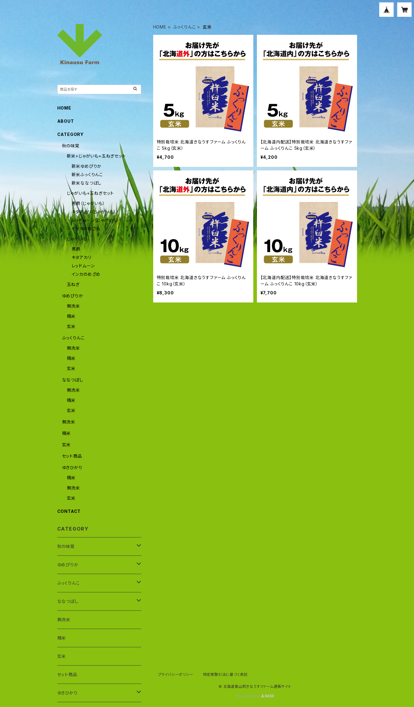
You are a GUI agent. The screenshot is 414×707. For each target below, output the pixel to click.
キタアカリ (81, 257)
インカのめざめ (86, 228)
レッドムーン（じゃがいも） (95, 220)
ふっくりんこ (184, 26)
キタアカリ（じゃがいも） (94, 211)
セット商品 (72, 456)
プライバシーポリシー (175, 674)
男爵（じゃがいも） (88, 203)
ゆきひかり (72, 467)
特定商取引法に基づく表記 (225, 674)
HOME (159, 26)
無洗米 (73, 305)
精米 (71, 316)
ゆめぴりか (72, 295)
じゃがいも (77, 238)
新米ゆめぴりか (87, 166)
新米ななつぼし (87, 182)
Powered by (255, 696)
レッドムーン (83, 265)
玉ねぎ (73, 284)
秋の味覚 (70, 145)
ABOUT (65, 121)
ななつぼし (72, 379)
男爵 (76, 248)
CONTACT (69, 511)
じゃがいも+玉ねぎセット (90, 193)
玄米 (71, 326)
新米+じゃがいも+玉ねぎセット (96, 155)
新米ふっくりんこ (87, 174)
